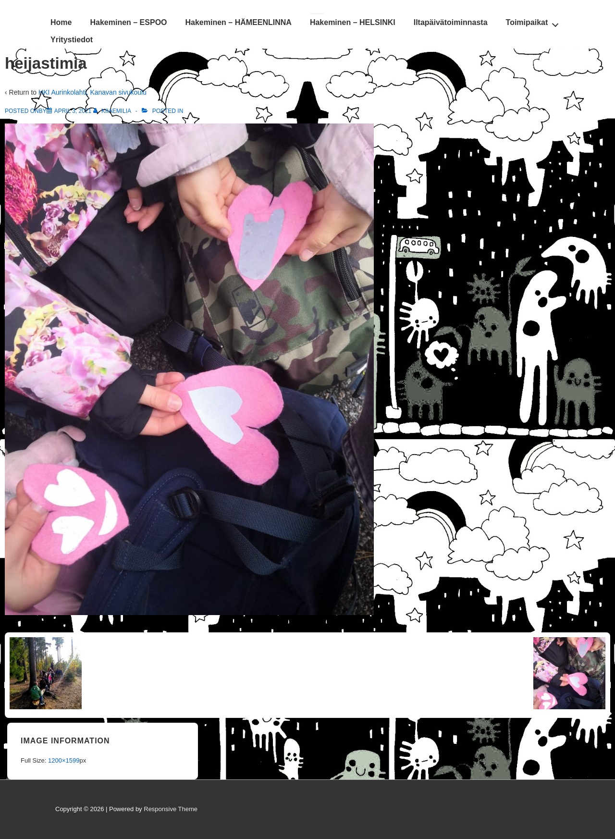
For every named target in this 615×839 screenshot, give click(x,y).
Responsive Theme (170, 809)
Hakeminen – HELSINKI (352, 22)
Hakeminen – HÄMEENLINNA (238, 22)
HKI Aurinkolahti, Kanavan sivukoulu (92, 92)
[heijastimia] (73, 111)
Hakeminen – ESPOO (128, 22)
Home (61, 22)
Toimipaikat (535, 22)
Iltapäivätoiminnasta (451, 22)
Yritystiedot (71, 40)
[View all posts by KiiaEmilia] (113, 111)
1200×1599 (63, 760)
